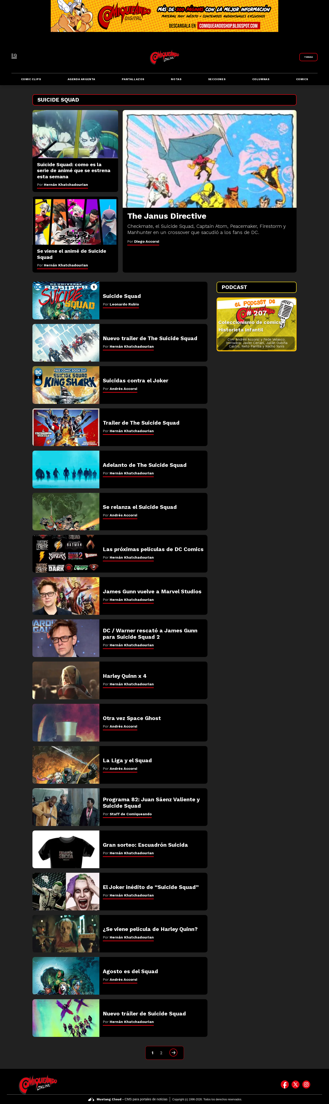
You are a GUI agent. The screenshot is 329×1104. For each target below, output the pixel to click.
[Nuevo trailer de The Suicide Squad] (65, 343)
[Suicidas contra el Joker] (65, 385)
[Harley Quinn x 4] (65, 680)
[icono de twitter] (296, 1084)
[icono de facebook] (285, 1084)
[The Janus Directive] (210, 159)
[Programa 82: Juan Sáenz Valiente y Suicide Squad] (65, 807)
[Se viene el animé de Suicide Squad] (75, 221)
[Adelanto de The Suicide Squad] (65, 469)
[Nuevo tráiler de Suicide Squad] (65, 1018)
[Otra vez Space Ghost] (65, 722)
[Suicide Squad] (65, 300)
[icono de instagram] (306, 1084)
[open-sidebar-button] (14, 56)
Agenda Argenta (81, 79)
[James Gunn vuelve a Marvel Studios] (65, 596)
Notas (176, 79)
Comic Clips (31, 79)
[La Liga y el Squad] (65, 765)
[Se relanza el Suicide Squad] (65, 512)
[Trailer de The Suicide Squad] (65, 427)
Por (143, 241)
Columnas (261, 79)
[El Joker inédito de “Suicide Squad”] (65, 891)
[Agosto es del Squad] (65, 976)
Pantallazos (133, 79)
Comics (302, 79)
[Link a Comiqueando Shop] (308, 57)
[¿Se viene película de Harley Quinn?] (65, 934)
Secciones (217, 79)
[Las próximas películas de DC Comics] (65, 554)
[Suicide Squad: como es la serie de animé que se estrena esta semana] (75, 134)
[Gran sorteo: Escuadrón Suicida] (65, 849)
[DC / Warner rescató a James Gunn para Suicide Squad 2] (65, 638)
